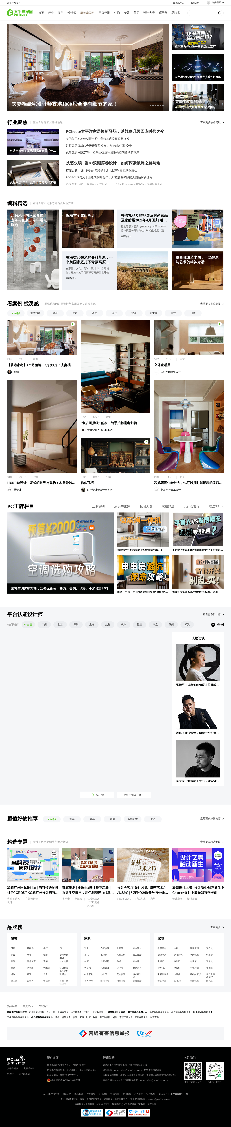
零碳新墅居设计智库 (17, 1012)
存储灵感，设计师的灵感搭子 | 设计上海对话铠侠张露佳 (101, 170)
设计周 (30, 981)
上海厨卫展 (63, 1012)
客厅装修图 (105, 1017)
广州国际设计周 (36, 1012)
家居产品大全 (125, 1017)
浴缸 (13, 974)
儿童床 (120, 948)
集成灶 (46, 981)
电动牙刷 (194, 968)
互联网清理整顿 (110, 1075)
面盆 (13, 968)
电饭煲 (209, 955)
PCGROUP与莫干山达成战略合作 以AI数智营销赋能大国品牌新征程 (109, 177)
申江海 (78, 898)
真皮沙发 (121, 974)
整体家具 (137, 968)
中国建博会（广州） (80, 1012)
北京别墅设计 (99, 1012)
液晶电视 (162, 981)
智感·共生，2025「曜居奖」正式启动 (86, 184)
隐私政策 (79, 1094)
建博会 (63, 974)
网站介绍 (67, 1094)
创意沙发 (121, 981)
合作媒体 (103, 1094)
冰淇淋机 (178, 955)
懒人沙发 (137, 955)
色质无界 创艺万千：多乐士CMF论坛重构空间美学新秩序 (102, 152)
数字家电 (162, 948)
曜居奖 (163, 12)
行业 (51, 12)
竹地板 (46, 968)
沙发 (86, 948)
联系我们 (138, 1094)
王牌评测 (104, 12)
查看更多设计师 (212, 614)
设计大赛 (149, 12)
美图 (136, 12)
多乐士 (66, 898)
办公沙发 (137, 981)
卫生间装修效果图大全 (18, 1017)
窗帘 (82, 1017)
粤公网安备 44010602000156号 (63, 1080)
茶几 (86, 955)
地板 (29, 955)
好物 (117, 12)
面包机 (209, 981)
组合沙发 (105, 981)
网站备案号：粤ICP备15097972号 (63, 1075)
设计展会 (192, 898)
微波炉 (177, 961)
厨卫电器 (162, 955)
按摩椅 (209, 968)
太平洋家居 (24, 1073)
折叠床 (87, 968)
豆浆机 (209, 961)
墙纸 (57, 1017)
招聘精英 (150, 1094)
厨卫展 (14, 981)
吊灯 (45, 948)
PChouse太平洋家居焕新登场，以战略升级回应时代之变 (115, 131)
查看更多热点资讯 (210, 122)
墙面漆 (30, 948)
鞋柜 (88, 1017)
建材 (14, 938)
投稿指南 (114, 1094)
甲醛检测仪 (163, 974)
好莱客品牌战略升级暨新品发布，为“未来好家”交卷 (99, 145)
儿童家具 (105, 968)
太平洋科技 (12, 1068)
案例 (61, 12)
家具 (87, 938)
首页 (41, 12)
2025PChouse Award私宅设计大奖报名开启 (139, 184)
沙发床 (104, 974)
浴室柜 (30, 968)
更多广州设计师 (134, 795)
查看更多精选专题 (210, 842)
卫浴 (13, 948)
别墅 (95, 1017)
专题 (127, 12)
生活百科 (154, 1017)
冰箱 (176, 948)
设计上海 (177, 898)
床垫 (152, 898)
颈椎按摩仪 (195, 974)
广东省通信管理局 (152, 1070)
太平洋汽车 (28, 1068)
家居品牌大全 (141, 1017)
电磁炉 (161, 961)
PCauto (10, 1073)
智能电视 (194, 981)
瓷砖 (13, 955)
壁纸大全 (66, 1017)
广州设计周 (31, 898)
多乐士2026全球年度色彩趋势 (93, 902)
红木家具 (88, 974)
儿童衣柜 (121, 955)
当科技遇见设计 (13, 900)
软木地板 (64, 961)
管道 (45, 974)
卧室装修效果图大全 (159, 1012)
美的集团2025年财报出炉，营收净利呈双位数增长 (97, 138)
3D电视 (177, 981)
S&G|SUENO (124, 898)
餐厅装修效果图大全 (181, 1012)
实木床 (136, 961)
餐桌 (119, 961)
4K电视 (161, 968)
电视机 (177, 968)
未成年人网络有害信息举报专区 (161, 1075)
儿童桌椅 (105, 961)
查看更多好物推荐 (210, 818)
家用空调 (194, 948)
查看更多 (215, 927)
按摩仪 (177, 974)
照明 (13, 961)
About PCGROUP (51, 1094)
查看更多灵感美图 (210, 303)
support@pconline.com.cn (159, 1099)
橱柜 (45, 955)
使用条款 (127, 1094)
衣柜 (86, 961)
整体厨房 (31, 961)
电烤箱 (193, 961)
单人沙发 (88, 981)
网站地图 (162, 1094)
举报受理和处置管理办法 (132, 1075)
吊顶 (29, 974)
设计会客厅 (192, 506)
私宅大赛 (146, 506)
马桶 (45, 961)
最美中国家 (122, 506)
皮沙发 (120, 968)
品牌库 (175, 12)
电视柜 (104, 955)
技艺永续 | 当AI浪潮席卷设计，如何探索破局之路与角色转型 (116, 163)
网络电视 (194, 955)
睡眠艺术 (141, 898)
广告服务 (90, 1094)
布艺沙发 (105, 948)
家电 (161, 938)
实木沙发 (137, 948)
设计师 (71, 12)
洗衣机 (209, 948)
